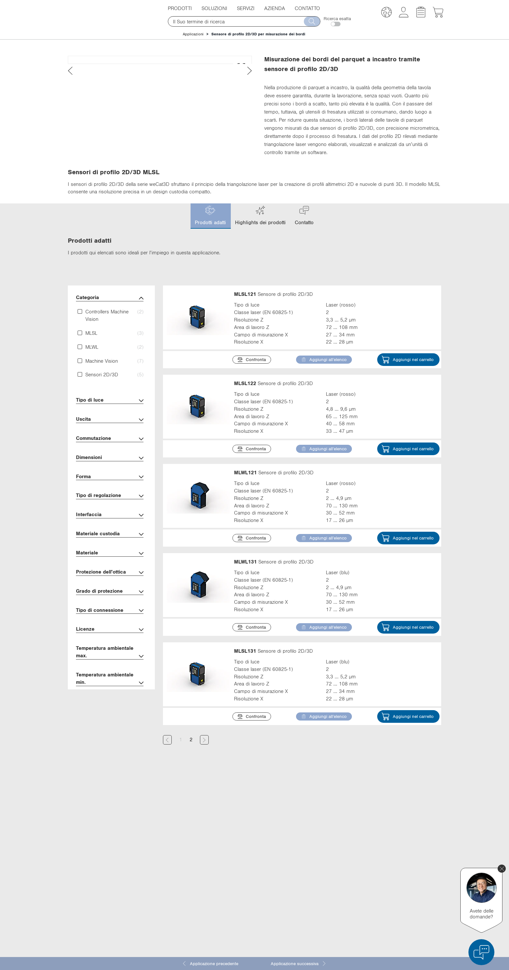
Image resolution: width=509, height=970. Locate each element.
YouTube (339, 887)
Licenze (109, 665)
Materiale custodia (109, 570)
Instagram (341, 899)
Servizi (246, 8)
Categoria (109, 334)
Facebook (340, 875)
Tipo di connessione (109, 647)
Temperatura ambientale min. (109, 715)
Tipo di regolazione (109, 532)
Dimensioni (109, 494)
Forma (109, 513)
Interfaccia (109, 551)
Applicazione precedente (210, 963)
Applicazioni (193, 34)
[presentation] (70, 178)
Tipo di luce (109, 436)
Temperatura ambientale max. (109, 689)
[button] (386, 13)
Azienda (274, 8)
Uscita (109, 456)
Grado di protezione (109, 627)
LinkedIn (339, 863)
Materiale (109, 589)
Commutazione (109, 475)
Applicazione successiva (299, 963)
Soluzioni (214, 8)
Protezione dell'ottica (109, 608)
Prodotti (180, 8)
